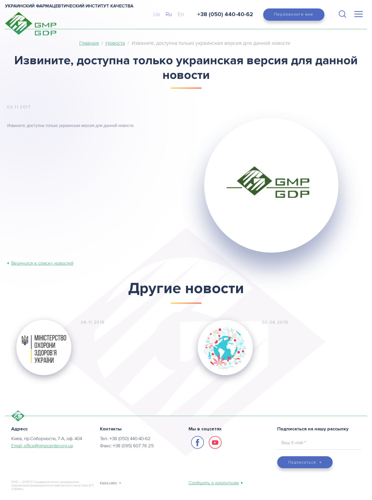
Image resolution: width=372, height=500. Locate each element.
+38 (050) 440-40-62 (130, 438)
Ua (156, 14)
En (181, 14)
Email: (42, 445)
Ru (169, 14)
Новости (115, 43)
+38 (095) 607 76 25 (133, 445)
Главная (89, 43)
